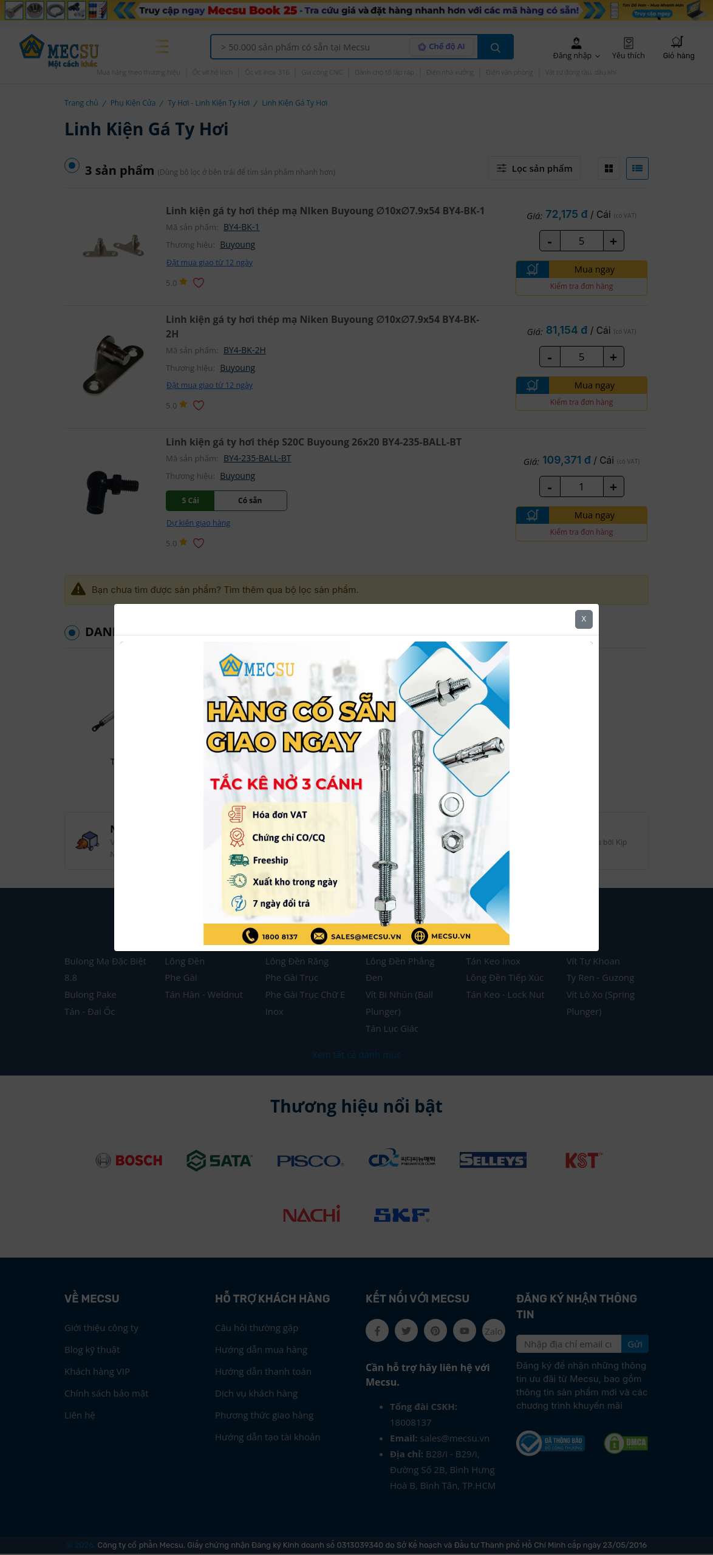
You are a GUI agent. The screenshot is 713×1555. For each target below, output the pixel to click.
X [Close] (584, 619)
